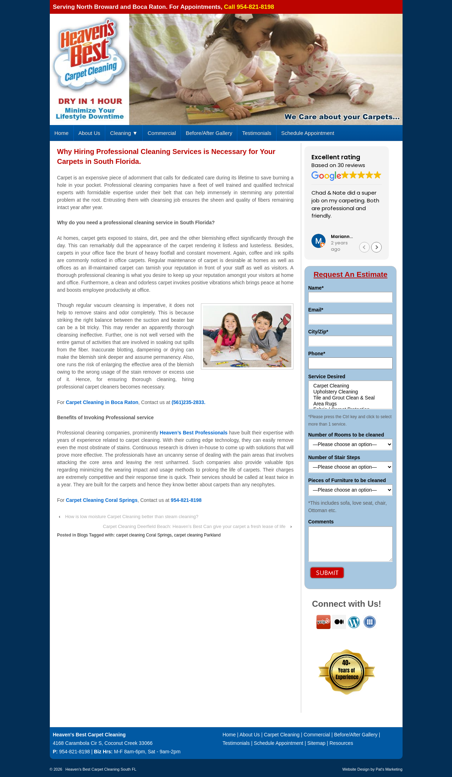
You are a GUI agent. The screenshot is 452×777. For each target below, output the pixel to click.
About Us (89, 133)
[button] (376, 247)
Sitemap (316, 743)
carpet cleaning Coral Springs (144, 535)
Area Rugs (350, 404)
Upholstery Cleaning (350, 392)
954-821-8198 (74, 751)
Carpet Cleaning (350, 386)
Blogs (82, 535)
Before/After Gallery (209, 133)
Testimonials (257, 133)
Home (61, 133)
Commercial (162, 133)
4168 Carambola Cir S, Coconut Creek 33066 (103, 743)
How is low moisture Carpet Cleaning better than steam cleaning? (131, 516)
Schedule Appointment (307, 133)
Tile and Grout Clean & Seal (350, 398)
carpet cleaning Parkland (197, 535)
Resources (341, 743)
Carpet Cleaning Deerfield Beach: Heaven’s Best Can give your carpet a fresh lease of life (194, 526)
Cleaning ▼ (124, 133)
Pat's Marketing (389, 769)
